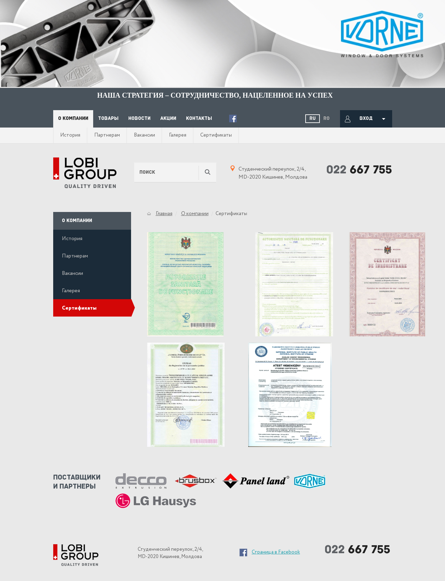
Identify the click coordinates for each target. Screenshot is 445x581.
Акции (168, 118)
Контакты (199, 118)
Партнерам (107, 135)
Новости (139, 118)
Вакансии (144, 135)
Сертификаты (216, 135)
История (70, 135)
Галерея (177, 135)
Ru (312, 118)
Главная (164, 213)
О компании (73, 118)
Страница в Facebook (276, 552)
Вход (366, 118)
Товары (108, 118)
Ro (326, 118)
